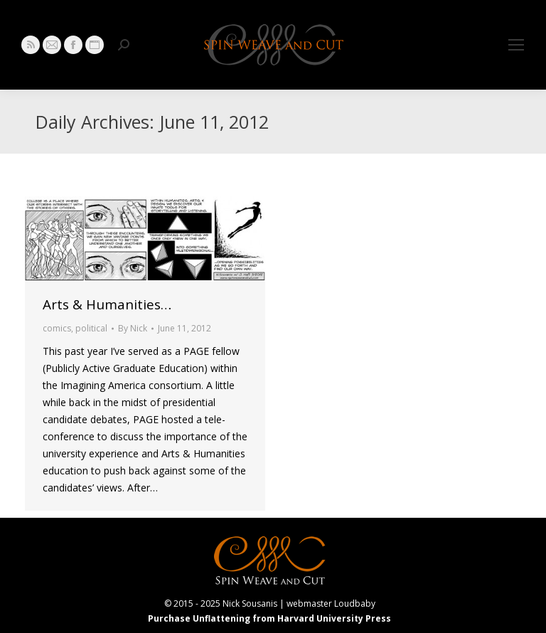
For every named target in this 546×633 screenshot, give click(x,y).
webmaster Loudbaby (331, 603)
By (132, 328)
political (91, 328)
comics (57, 328)
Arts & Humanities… (107, 304)
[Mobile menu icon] (516, 44)
